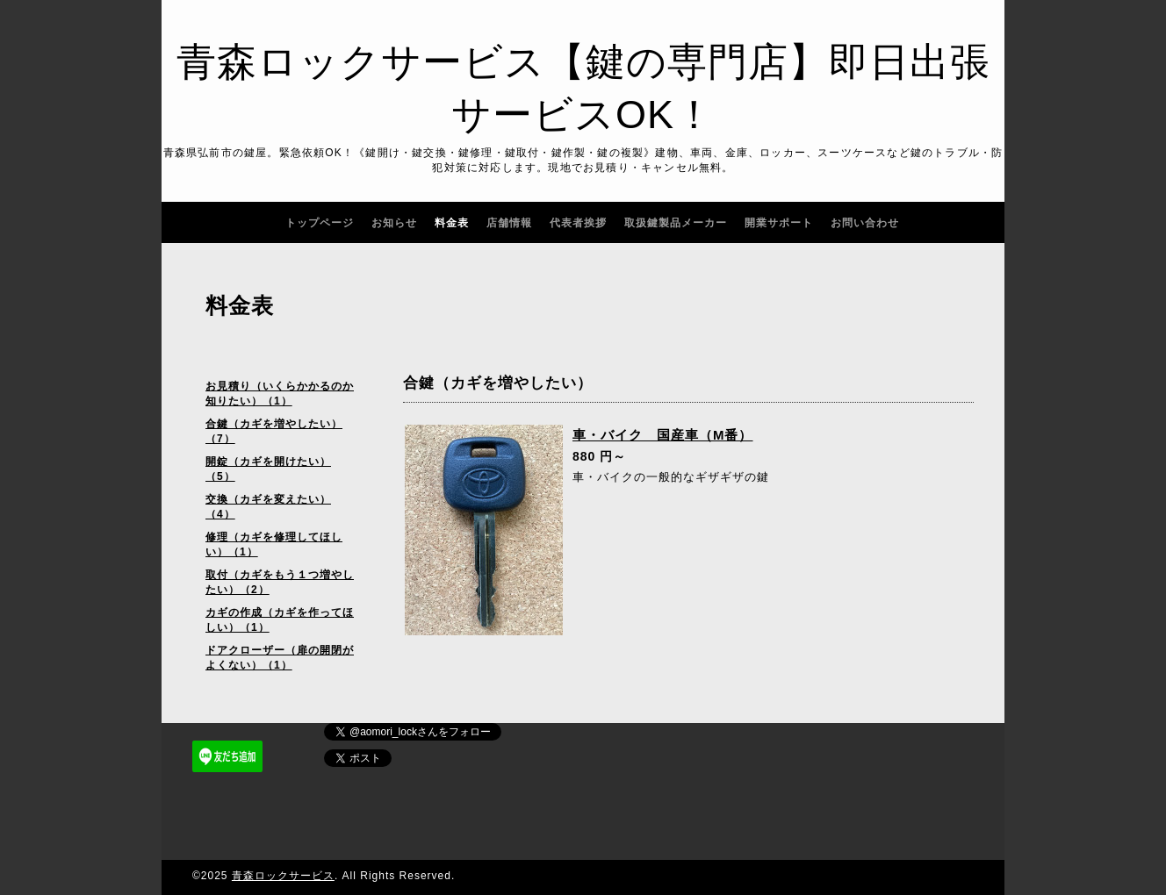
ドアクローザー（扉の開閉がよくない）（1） (279, 657)
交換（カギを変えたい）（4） (268, 506)
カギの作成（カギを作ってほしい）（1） (279, 620)
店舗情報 (509, 223)
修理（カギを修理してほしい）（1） (273, 544)
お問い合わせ (865, 223)
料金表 (452, 223)
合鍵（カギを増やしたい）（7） (273, 431)
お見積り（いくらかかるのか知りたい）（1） (279, 393)
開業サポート (779, 223)
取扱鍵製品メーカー (675, 223)
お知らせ (394, 223)
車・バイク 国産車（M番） (662, 434)
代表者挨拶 (578, 223)
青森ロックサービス (283, 876)
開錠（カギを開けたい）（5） (268, 469)
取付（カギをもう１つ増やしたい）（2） (279, 582)
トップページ (319, 223)
